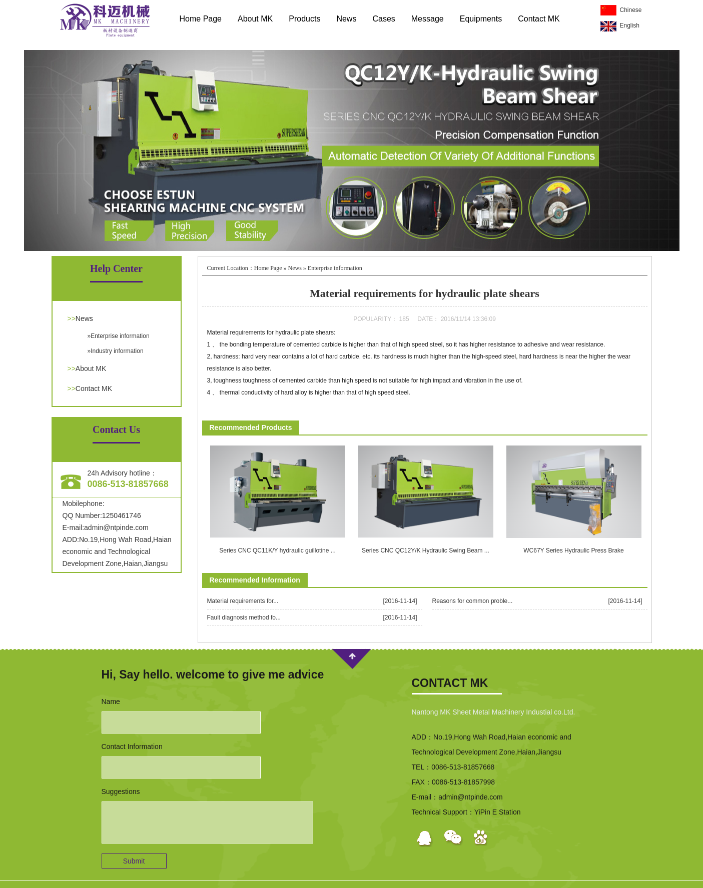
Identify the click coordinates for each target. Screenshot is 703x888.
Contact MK (539, 18)
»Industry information (116, 351)
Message (427, 18)
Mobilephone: (84, 504)
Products (304, 18)
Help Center (116, 268)
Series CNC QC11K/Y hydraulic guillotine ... (277, 550)
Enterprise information (335, 268)
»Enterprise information (119, 336)
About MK (255, 18)
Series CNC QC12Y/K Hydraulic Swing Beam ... (425, 550)
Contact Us (116, 429)
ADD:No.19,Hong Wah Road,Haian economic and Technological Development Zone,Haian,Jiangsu (117, 552)
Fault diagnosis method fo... (244, 617)
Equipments (481, 18)
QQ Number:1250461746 (102, 516)
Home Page (201, 18)
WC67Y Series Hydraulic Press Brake (573, 550)
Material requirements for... (243, 601)
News (346, 18)
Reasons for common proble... (472, 601)
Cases (383, 18)
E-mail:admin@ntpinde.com (106, 528)
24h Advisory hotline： (122, 473)
